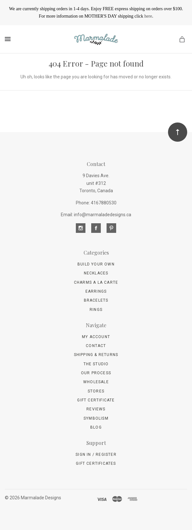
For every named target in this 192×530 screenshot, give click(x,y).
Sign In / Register (96, 454)
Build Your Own (96, 264)
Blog (96, 427)
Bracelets (96, 300)
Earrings (96, 291)
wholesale (96, 382)
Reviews (95, 409)
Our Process (96, 373)
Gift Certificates (96, 463)
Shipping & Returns (96, 354)
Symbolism (96, 418)
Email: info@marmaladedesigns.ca (96, 214)
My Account (96, 337)
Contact (96, 346)
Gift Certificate (96, 400)
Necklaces (96, 273)
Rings (96, 309)
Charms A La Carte (96, 282)
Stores (96, 391)
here (148, 16)
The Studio (96, 364)
